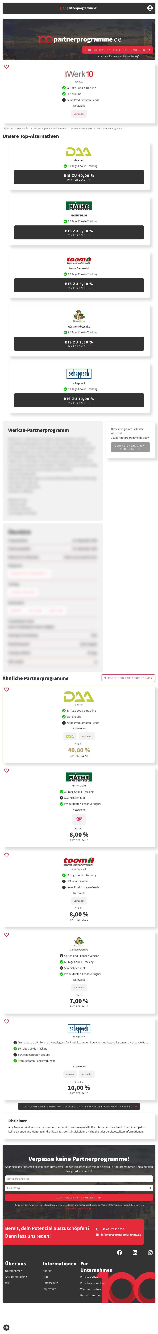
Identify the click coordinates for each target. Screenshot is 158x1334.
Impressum (49, 1289)
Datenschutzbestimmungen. (79, 1208)
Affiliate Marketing (16, 1277)
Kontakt (47, 1271)
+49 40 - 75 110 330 (110, 1229)
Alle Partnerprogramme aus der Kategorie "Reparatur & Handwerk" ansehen (79, 1106)
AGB (45, 1277)
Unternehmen (13, 1271)
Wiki (7, 1283)
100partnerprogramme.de (15, 128)
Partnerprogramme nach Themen (50, 128)
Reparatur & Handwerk (81, 128)
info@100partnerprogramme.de (118, 1234)
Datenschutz (50, 1283)
